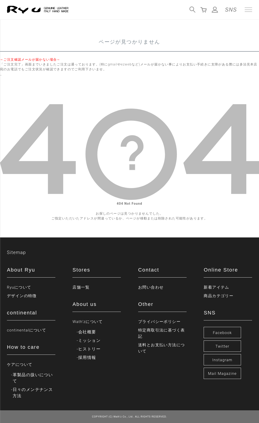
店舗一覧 (81, 287)
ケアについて (20, 364)
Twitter (222, 346)
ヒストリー (89, 348)
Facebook (222, 332)
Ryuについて (20, 287)
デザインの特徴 (22, 295)
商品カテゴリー (219, 295)
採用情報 (87, 357)
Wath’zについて (88, 321)
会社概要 (87, 331)
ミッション (89, 340)
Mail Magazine (222, 373)
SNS (231, 10)
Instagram (222, 359)
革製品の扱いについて (33, 377)
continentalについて (28, 330)
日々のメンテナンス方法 (33, 392)
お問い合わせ (151, 287)
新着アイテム (217, 287)
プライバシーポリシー (160, 321)
